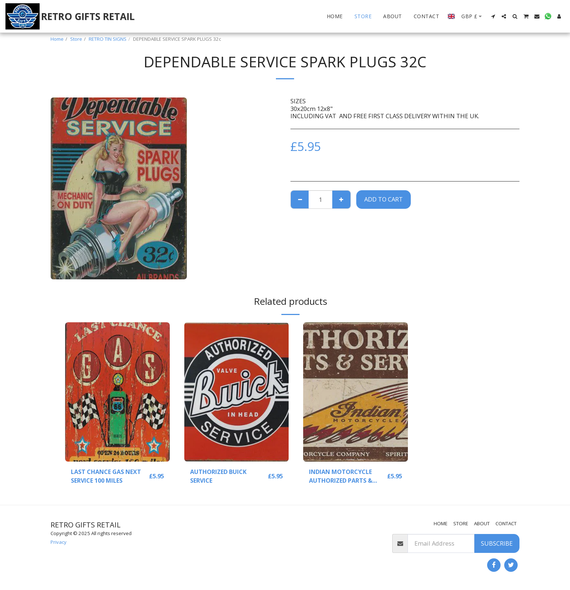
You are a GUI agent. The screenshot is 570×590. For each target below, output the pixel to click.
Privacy (59, 542)
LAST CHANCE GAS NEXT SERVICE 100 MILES (106, 476)
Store (76, 39)
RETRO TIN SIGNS (108, 39)
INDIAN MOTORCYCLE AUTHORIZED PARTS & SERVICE (341, 476)
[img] (117, 392)
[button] (493, 16)
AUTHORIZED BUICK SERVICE (218, 476)
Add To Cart (383, 199)
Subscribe (497, 543)
